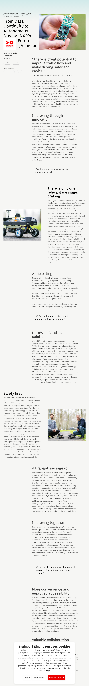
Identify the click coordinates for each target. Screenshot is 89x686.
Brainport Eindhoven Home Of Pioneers (14, 13)
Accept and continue (55, 677)
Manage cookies (39, 677)
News (28, 13)
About (26, 677)
